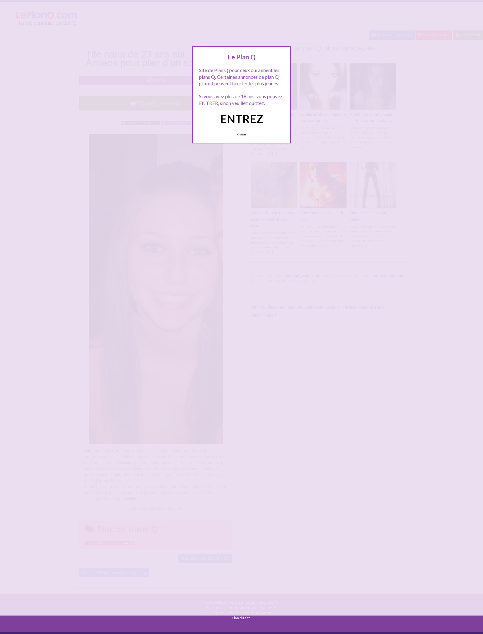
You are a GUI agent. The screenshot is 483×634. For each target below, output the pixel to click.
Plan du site (241, 618)
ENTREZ (241, 119)
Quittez (241, 134)
